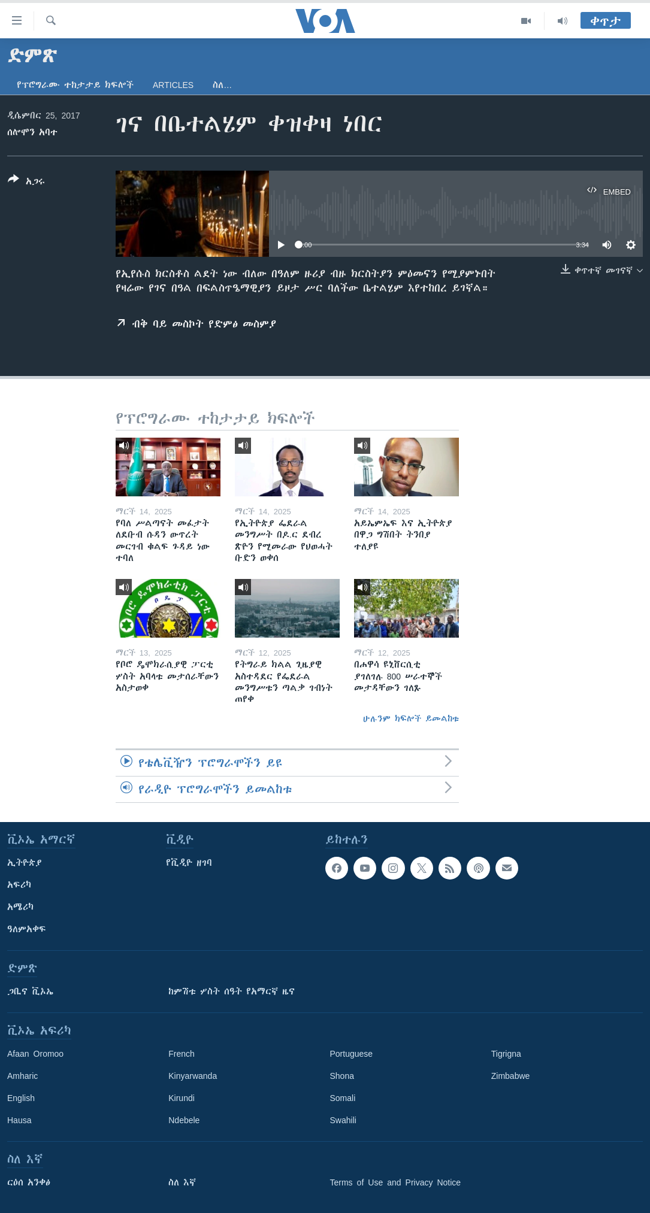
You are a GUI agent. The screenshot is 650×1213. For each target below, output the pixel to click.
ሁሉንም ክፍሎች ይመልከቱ (411, 718)
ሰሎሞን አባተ (32, 132)
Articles (173, 85)
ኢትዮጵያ (24, 862)
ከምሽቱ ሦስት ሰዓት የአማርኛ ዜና (231, 991)
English (21, 1098)
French (181, 1053)
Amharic (22, 1076)
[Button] (26, 183)
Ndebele (183, 1120)
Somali (343, 1098)
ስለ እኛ (182, 1182)
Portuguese (351, 1053)
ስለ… (222, 85)
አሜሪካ (20, 907)
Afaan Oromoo (35, 1053)
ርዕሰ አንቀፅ (28, 1182)
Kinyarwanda (192, 1076)
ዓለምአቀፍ (26, 929)
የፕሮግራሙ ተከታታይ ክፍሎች (75, 85)
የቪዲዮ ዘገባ (189, 862)
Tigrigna (506, 1053)
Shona (342, 1076)
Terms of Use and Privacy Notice (395, 1182)
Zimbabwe (510, 1076)
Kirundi (181, 1098)
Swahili (343, 1120)
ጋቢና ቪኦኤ (30, 991)
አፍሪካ (19, 885)
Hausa (19, 1120)
